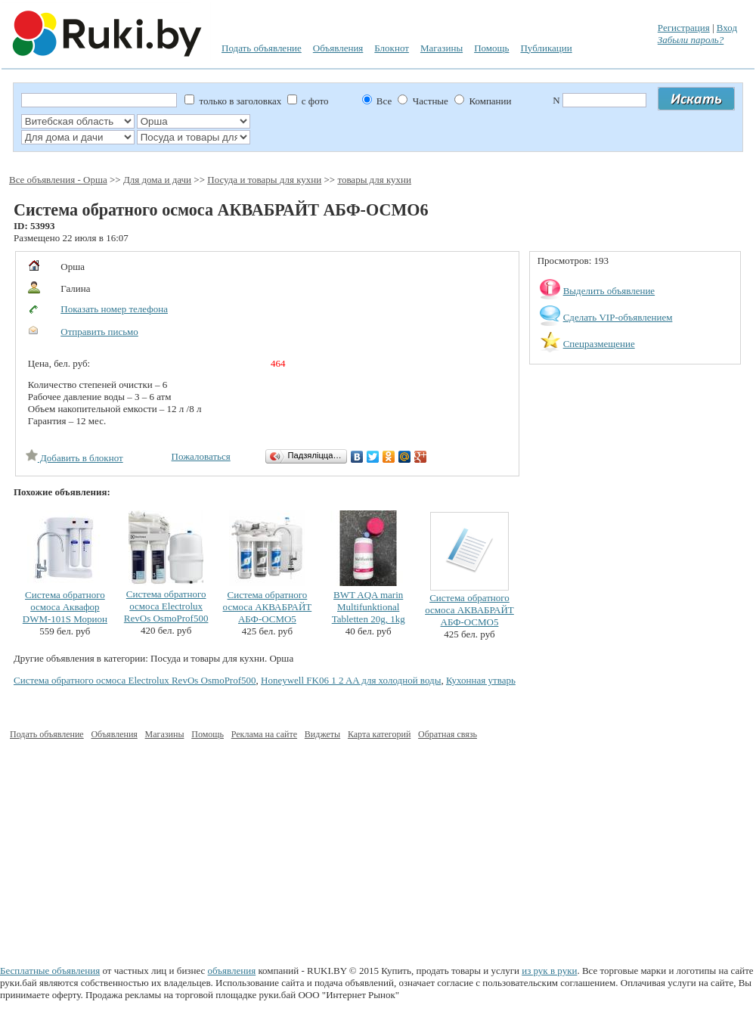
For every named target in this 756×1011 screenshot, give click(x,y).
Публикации (546, 48)
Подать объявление (262, 48)
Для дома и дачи (157, 179)
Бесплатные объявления (50, 970)
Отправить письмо (99, 331)
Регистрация (684, 27)
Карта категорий (379, 734)
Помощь (491, 48)
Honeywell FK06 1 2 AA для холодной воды (351, 680)
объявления (232, 970)
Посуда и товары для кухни (264, 179)
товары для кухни (374, 179)
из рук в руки (549, 970)
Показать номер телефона (114, 309)
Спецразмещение (599, 343)
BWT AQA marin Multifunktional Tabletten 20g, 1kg (368, 607)
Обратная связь (447, 734)
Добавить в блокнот (74, 458)
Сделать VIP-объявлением (618, 317)
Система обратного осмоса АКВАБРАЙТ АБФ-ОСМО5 (267, 607)
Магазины (441, 48)
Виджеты (322, 734)
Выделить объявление (609, 290)
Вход (727, 27)
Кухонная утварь (481, 680)
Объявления (338, 48)
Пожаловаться (201, 456)
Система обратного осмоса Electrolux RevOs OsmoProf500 (166, 606)
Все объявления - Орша (58, 179)
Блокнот (391, 48)
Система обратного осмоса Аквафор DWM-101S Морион (65, 607)
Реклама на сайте (264, 734)
